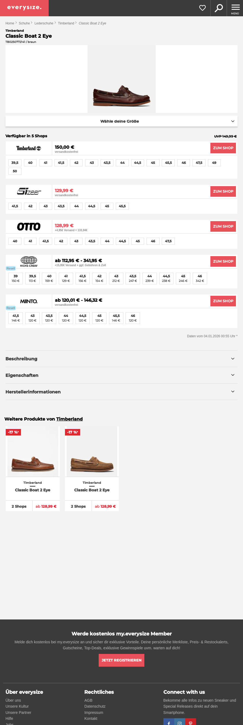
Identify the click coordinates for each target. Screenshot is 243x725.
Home (9, 23)
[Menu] (235, 8)
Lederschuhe (44, 23)
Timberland (66, 23)
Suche (218, 8)
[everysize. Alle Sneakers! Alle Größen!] (24, 8)
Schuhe (24, 23)
